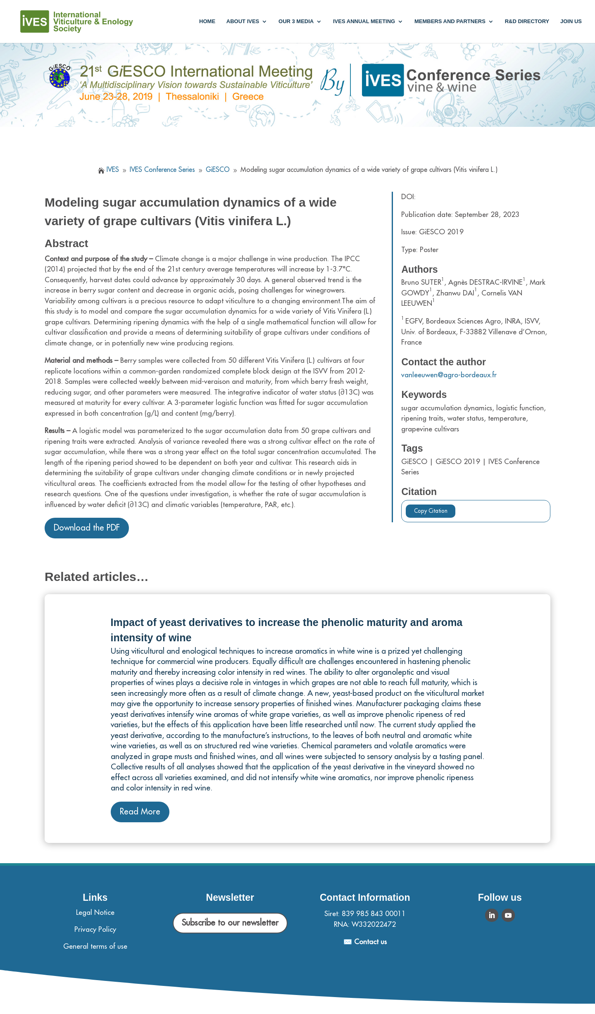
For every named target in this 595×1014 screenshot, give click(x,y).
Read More (140, 811)
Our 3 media (296, 21)
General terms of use (95, 946)
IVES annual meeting (364, 21)
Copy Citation (430, 511)
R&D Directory (527, 21)
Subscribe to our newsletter (230, 923)
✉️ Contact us (365, 941)
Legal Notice (95, 912)
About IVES (242, 21)
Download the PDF (87, 528)
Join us (571, 21)
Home (207, 21)
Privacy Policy (95, 929)
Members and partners (450, 21)
